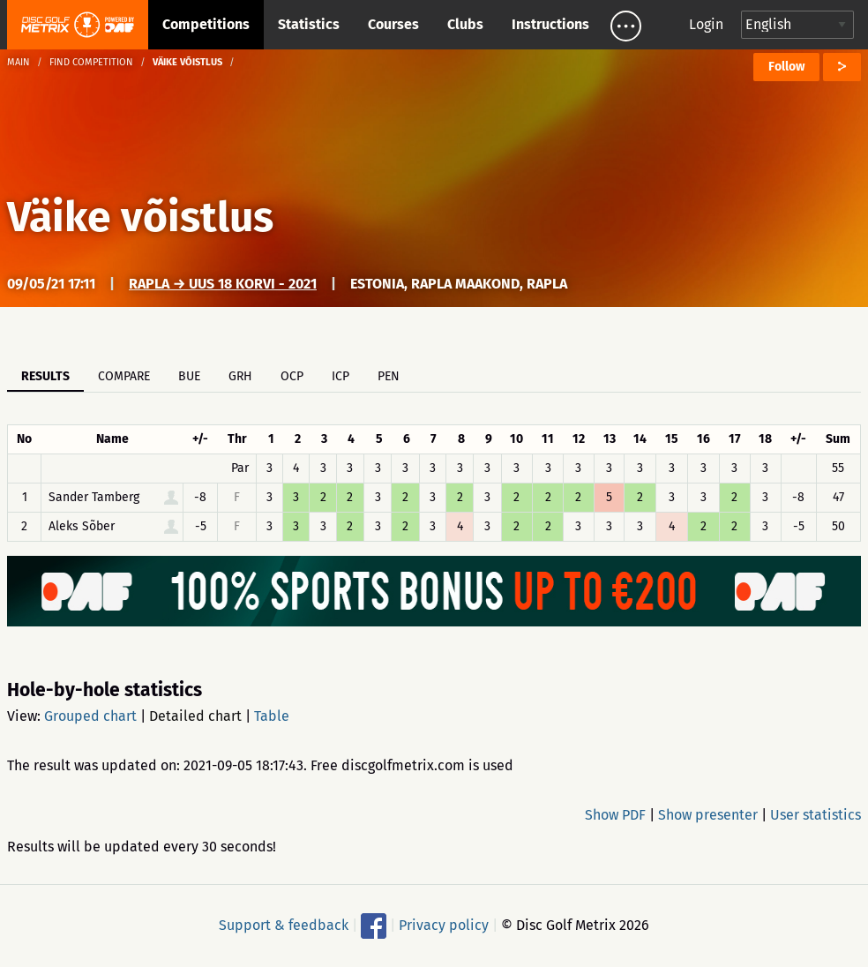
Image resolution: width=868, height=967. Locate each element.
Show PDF (615, 814)
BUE (189, 376)
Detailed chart (195, 716)
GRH (240, 376)
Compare (124, 376)
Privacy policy (444, 925)
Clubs (465, 24)
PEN (389, 376)
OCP (292, 376)
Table (271, 716)
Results (45, 376)
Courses (393, 24)
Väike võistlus (140, 217)
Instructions (550, 24)
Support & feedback (283, 925)
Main (18, 62)
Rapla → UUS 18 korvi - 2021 (223, 283)
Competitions (206, 24)
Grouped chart (90, 716)
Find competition (91, 62)
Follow (786, 66)
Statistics (309, 24)
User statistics (815, 814)
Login (706, 24)
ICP (340, 376)
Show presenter (708, 814)
